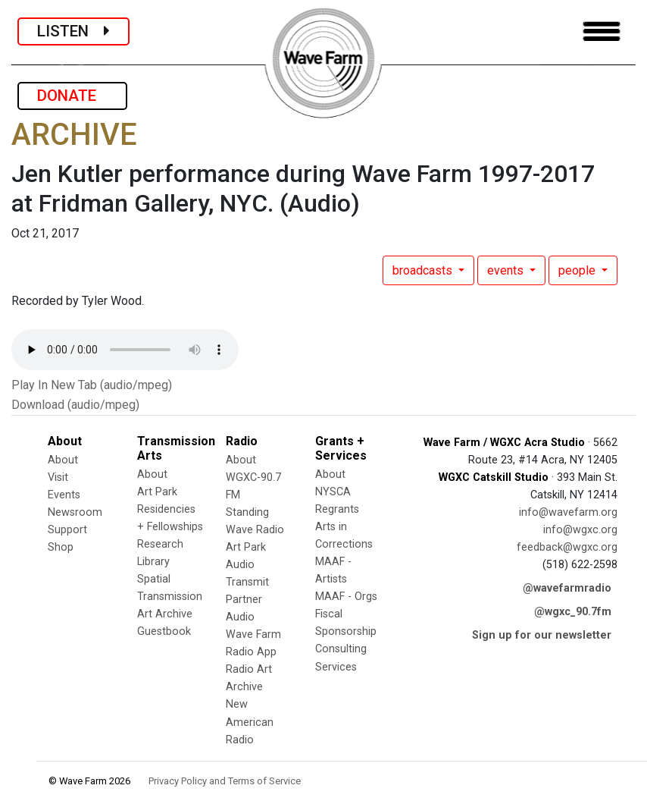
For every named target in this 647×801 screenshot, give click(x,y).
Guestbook (164, 631)
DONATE (72, 95)
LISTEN (73, 31)
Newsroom (75, 512)
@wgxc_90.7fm (572, 611)
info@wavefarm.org (568, 512)
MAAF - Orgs (346, 596)
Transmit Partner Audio (247, 600)
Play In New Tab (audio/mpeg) (91, 385)
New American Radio (249, 722)
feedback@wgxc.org (567, 547)
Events (64, 494)
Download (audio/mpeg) (75, 404)
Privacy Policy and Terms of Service (224, 781)
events (507, 270)
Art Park (157, 491)
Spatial (153, 579)
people (578, 270)
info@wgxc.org (580, 529)
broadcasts (423, 270)
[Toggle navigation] (602, 31)
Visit (58, 477)
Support (67, 529)
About (63, 460)
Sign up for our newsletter (541, 635)
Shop (60, 547)
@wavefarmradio (567, 588)
